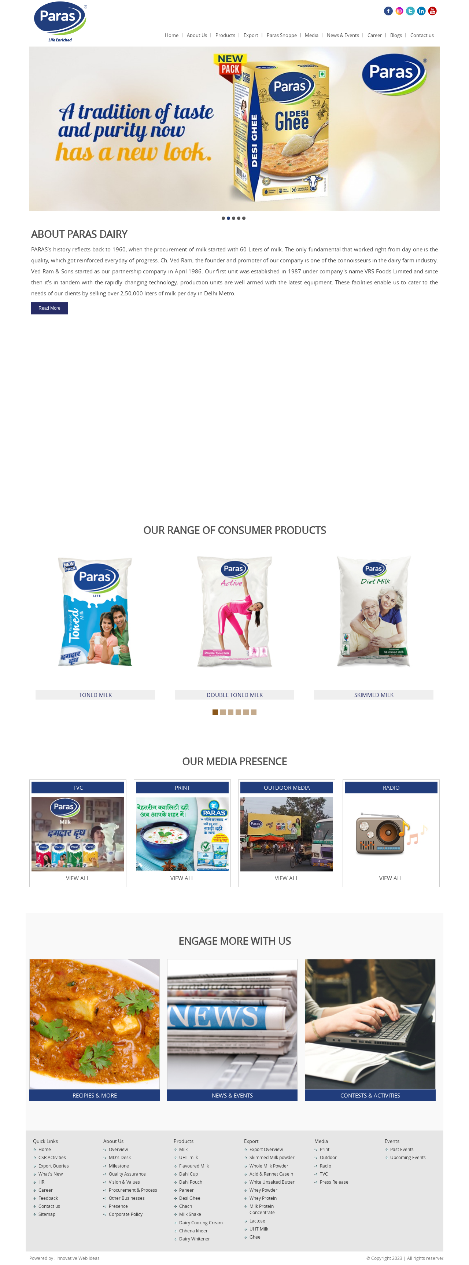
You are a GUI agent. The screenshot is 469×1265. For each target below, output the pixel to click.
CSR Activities (52, 1157)
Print (324, 1149)
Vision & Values (124, 1182)
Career (375, 35)
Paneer (186, 1190)
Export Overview (266, 1149)
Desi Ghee (189, 1198)
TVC (324, 1174)
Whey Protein (263, 1198)
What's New (50, 1174)
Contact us (422, 35)
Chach (185, 1206)
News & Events (343, 35)
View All (78, 878)
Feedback (48, 1198)
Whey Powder (263, 1190)
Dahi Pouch (190, 1182)
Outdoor (328, 1157)
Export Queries (53, 1166)
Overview (118, 1149)
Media (311, 35)
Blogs (396, 35)
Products (225, 35)
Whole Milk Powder (269, 1166)
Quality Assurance (127, 1174)
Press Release (334, 1182)
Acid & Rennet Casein (271, 1174)
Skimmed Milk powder (272, 1157)
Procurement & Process (133, 1190)
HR (41, 1182)
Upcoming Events (408, 1157)
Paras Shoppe (282, 35)
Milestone (119, 1166)
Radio (325, 1166)
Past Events (402, 1149)
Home (171, 35)
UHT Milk (259, 1229)
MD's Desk (120, 1157)
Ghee (255, 1237)
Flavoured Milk (194, 1166)
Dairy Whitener (194, 1239)
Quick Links (45, 1141)
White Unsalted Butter (272, 1182)
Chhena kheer (193, 1230)
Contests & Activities (370, 1095)
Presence (118, 1206)
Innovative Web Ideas (77, 1258)
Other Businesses (127, 1198)
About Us (197, 35)
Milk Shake (190, 1214)
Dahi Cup (188, 1174)
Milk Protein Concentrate (262, 1209)
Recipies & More (95, 1095)
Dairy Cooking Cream (201, 1222)
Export (251, 35)
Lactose (257, 1221)
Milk (183, 1149)
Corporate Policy (126, 1214)
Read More (49, 308)
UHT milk (188, 1157)
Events (392, 1141)
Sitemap (46, 1214)
